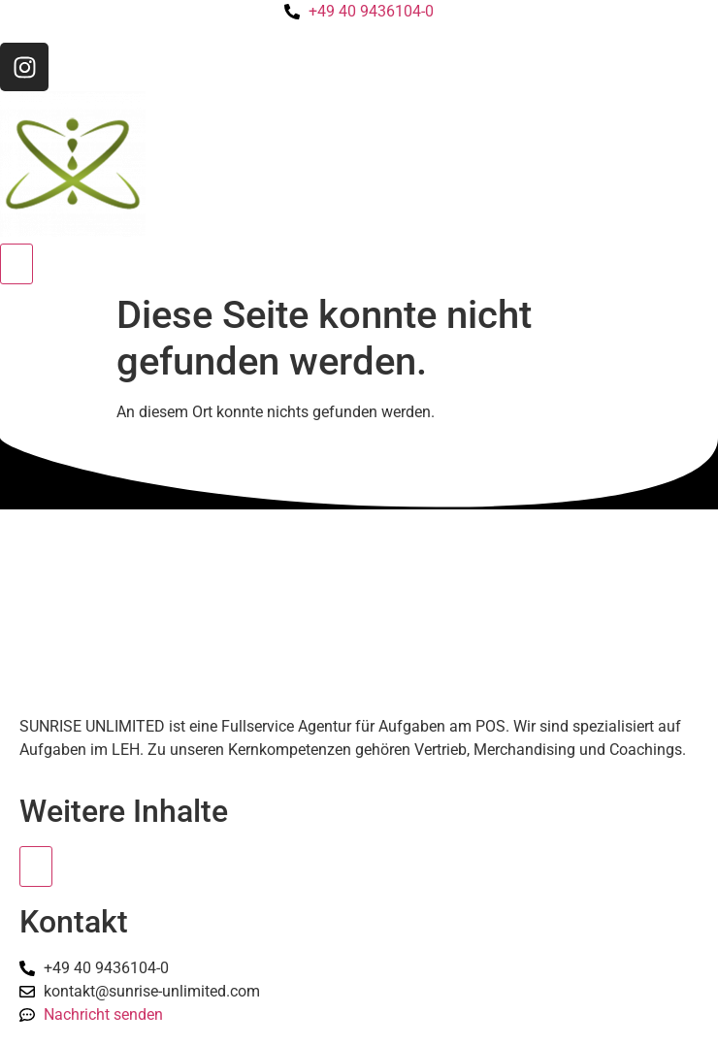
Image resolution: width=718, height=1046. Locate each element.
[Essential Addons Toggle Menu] (35, 866)
